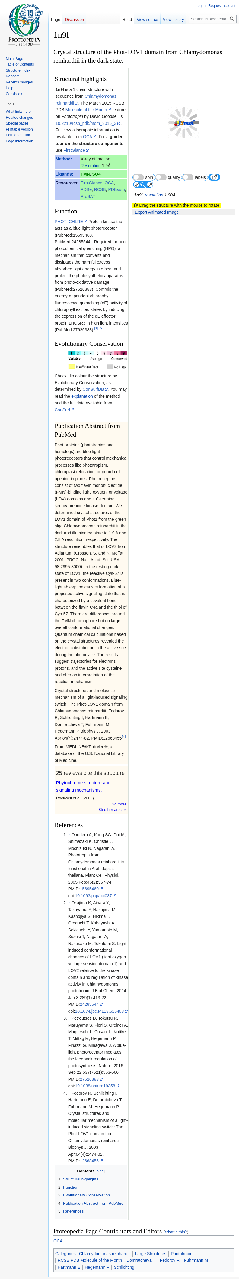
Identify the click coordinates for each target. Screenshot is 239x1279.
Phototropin (182, 1240)
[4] (124, 723)
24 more (119, 790)
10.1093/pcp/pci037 (93, 882)
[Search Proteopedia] (213, 19)
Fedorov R (170, 1247)
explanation (65, 389)
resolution (154, 180)
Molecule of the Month (86, 109)
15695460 (89, 875)
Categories (65, 1240)
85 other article (113, 796)
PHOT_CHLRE (69, 221)
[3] (106, 328)
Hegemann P (97, 1253)
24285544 (89, 990)
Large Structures (150, 1240)
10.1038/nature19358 (95, 1072)
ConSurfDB (65, 382)
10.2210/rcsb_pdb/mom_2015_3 (86, 123)
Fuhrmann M (196, 1247)
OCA (87, 136)
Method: (64, 159)
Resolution (90, 165)
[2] (101, 328)
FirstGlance (74, 150)
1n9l (60, 89)
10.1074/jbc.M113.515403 (99, 997)
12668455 (89, 1147)
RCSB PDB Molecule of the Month (90, 1247)
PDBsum (116, 189)
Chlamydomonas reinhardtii (104, 1240)
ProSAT (88, 196)
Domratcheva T (140, 1247)
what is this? (176, 1218)
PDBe (86, 189)
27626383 (89, 1065)
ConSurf (99, 396)
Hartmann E (69, 1253)
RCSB (100, 189)
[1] (96, 328)
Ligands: (64, 174)
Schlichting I (125, 1253)
